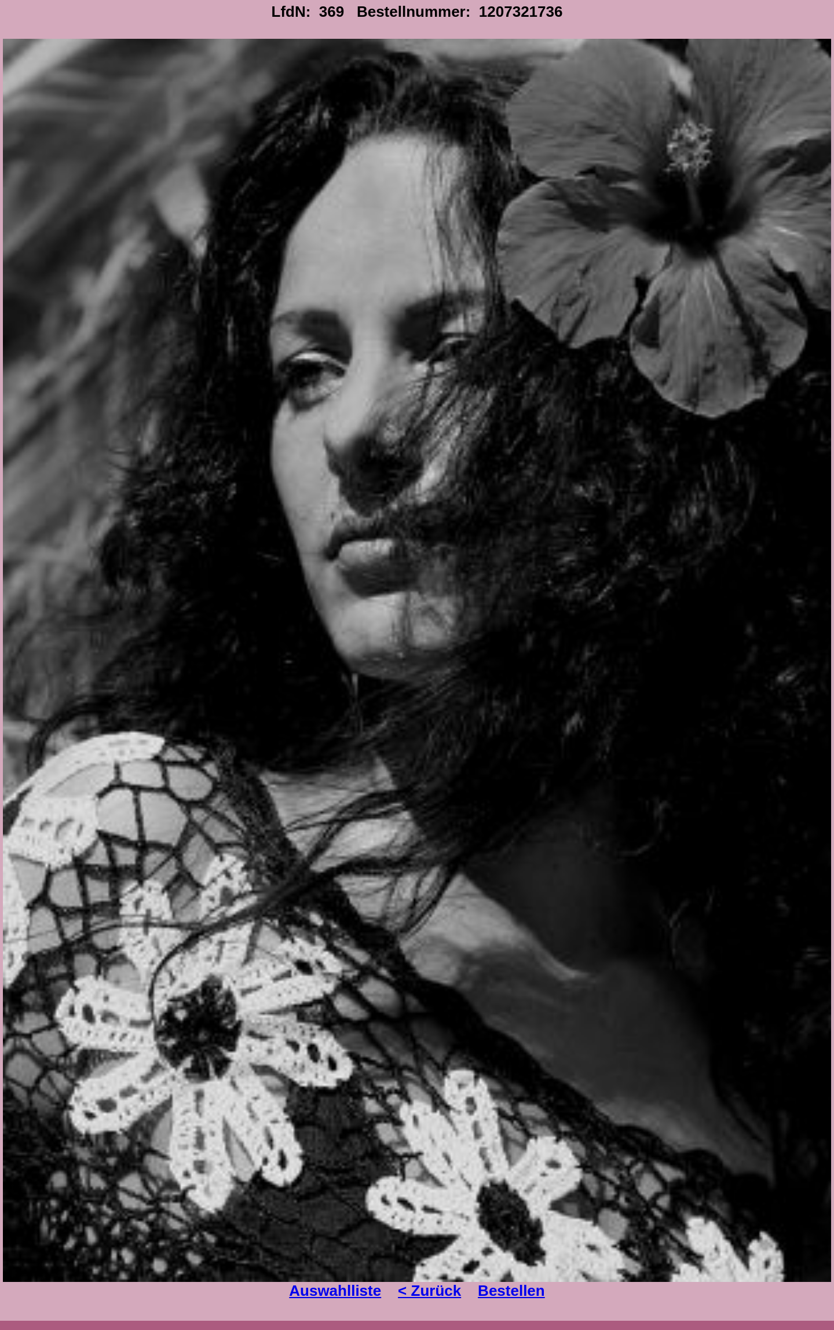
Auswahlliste (335, 1290)
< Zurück (429, 1290)
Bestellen (511, 1290)
